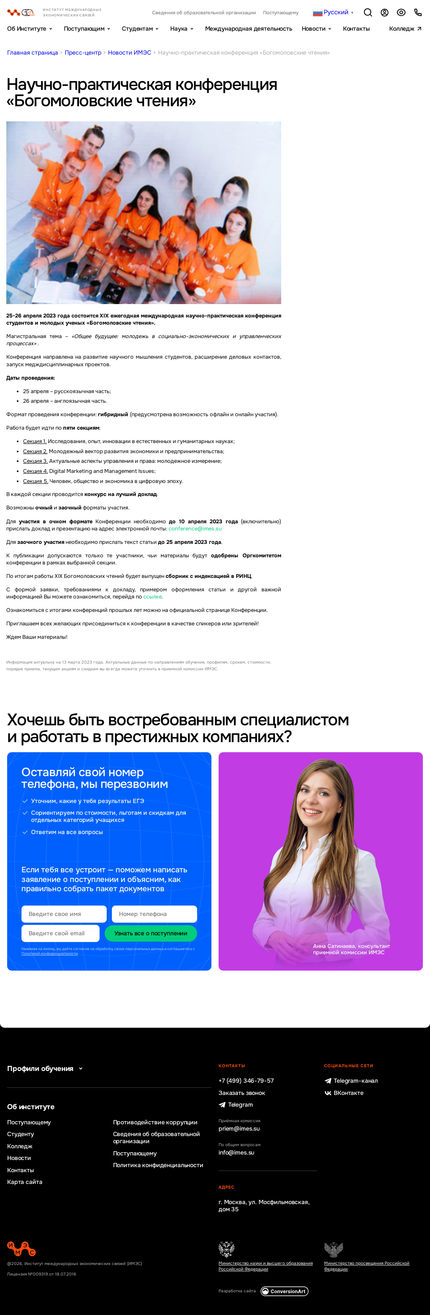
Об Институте (26, 28)
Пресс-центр (83, 52)
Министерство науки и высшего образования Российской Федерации (266, 1266)
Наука (178, 28)
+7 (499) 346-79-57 (246, 1080)
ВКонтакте (343, 1093)
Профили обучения (46, 1069)
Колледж (401, 28)
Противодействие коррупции (155, 1122)
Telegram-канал (351, 1080)
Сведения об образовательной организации (204, 13)
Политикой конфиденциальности (49, 953)
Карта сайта (24, 1182)
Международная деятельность (248, 28)
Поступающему (280, 13)
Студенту (20, 1134)
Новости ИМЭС (129, 52)
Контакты (356, 28)
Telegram (236, 1104)
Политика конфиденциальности (158, 1165)
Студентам (137, 28)
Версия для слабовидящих (401, 12)
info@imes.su (236, 1152)
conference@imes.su (195, 528)
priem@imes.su (239, 1128)
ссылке (152, 596)
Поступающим (84, 28)
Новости (314, 28)
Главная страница (32, 52)
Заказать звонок (242, 1093)
